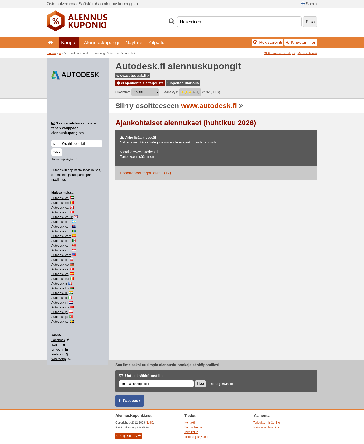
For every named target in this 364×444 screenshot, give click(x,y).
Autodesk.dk (60, 269)
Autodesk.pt (59, 317)
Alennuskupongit (102, 42)
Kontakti (189, 422)
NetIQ (149, 422)
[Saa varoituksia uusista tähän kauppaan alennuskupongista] (76, 143)
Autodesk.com (61, 222)
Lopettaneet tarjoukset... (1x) (145, 173)
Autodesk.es (60, 274)
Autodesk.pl (59, 312)
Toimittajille (191, 432)
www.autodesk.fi (132, 76)
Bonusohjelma (193, 427)
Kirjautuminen (301, 42)
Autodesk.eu (60, 279)
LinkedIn (57, 349)
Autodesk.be (60, 203)
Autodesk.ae (60, 198)
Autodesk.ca (60, 207)
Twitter (56, 345)
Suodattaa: (122, 92)
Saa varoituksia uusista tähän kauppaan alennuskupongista (73, 128)
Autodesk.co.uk (62, 217)
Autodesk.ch (60, 212)
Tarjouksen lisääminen (137, 156)
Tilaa (57, 152)
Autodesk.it (59, 298)
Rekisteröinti (267, 42)
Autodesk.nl (59, 302)
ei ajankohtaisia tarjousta (140, 83)
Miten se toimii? (307, 53)
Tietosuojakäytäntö (64, 159)
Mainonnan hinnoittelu (267, 427)
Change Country (128, 436)
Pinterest (57, 354)
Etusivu (51, 53)
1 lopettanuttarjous (183, 83)
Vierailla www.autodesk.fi (139, 152)
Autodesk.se (60, 321)
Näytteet (134, 42)
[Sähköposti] (156, 383)
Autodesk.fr (59, 283)
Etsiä (310, 21)
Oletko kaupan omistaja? (279, 53)
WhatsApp (58, 359)
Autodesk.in (59, 293)
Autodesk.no (60, 307)
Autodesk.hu (60, 288)
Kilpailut (157, 42)
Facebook (58, 340)
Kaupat (69, 42)
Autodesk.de (60, 264)
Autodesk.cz (59, 260)
